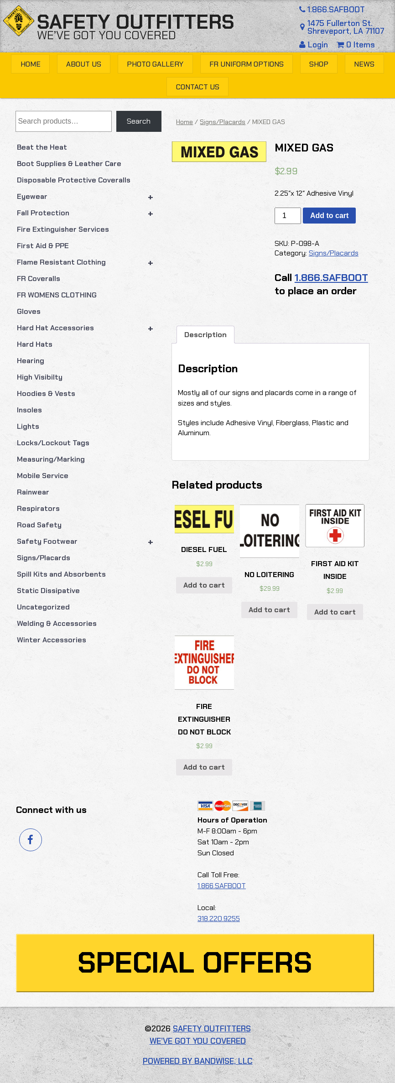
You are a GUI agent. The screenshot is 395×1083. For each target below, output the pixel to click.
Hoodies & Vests (46, 393)
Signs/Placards (43, 557)
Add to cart (329, 215)
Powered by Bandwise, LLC (198, 1061)
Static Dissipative (48, 590)
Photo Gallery (155, 64)
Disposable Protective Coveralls (73, 180)
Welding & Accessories (57, 623)
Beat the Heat (42, 147)
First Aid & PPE (43, 245)
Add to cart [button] (204, 585)
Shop (318, 64)
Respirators (38, 508)
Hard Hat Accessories (89, 328)
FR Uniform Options (246, 64)
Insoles (29, 410)
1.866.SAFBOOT (331, 10)
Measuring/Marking (51, 459)
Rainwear (33, 492)
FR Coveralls (38, 278)
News (364, 64)
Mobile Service (42, 475)
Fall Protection (89, 213)
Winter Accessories (51, 640)
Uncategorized (43, 607)
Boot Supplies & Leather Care (69, 163)
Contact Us (197, 87)
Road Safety (39, 525)
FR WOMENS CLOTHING (57, 295)
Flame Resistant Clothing (89, 262)
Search (139, 121)
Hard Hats (34, 344)
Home (31, 64)
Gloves (29, 311)
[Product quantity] (288, 216)
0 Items (356, 45)
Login (314, 45)
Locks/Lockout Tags (53, 443)
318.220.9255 (219, 918)
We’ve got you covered (106, 35)
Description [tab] (205, 334)
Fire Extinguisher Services (63, 229)
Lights (28, 426)
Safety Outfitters (135, 22)
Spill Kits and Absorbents (61, 574)
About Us (83, 64)
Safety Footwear (89, 541)
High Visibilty (39, 377)
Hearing (30, 360)
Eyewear (89, 196)
